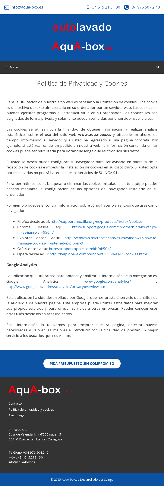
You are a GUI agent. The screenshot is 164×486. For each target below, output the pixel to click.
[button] (82, 363)
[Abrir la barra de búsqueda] (158, 67)
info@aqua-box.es (26, 7)
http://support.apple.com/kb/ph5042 (80, 248)
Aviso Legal (17, 415)
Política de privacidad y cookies (31, 409)
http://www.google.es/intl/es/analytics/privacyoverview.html (56, 286)
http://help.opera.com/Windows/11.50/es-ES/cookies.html (98, 254)
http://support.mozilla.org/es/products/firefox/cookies (96, 221)
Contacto (15, 403)
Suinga (108, 479)
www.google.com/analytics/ (107, 281)
